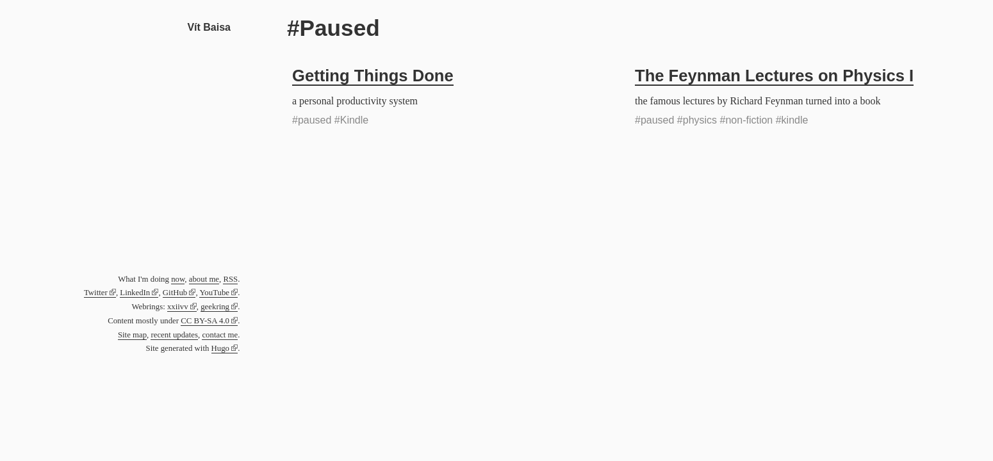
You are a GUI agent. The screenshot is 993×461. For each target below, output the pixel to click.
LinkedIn (135, 292)
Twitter (96, 292)
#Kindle (351, 120)
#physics (697, 120)
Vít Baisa (209, 27)
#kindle (792, 120)
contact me (220, 334)
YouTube (214, 292)
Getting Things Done (373, 76)
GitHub (175, 292)
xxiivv (177, 306)
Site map (132, 334)
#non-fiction (746, 120)
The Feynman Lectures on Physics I (774, 76)
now (178, 279)
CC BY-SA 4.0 (205, 320)
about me (204, 279)
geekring (215, 306)
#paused (311, 120)
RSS (230, 279)
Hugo (220, 348)
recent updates (174, 334)
